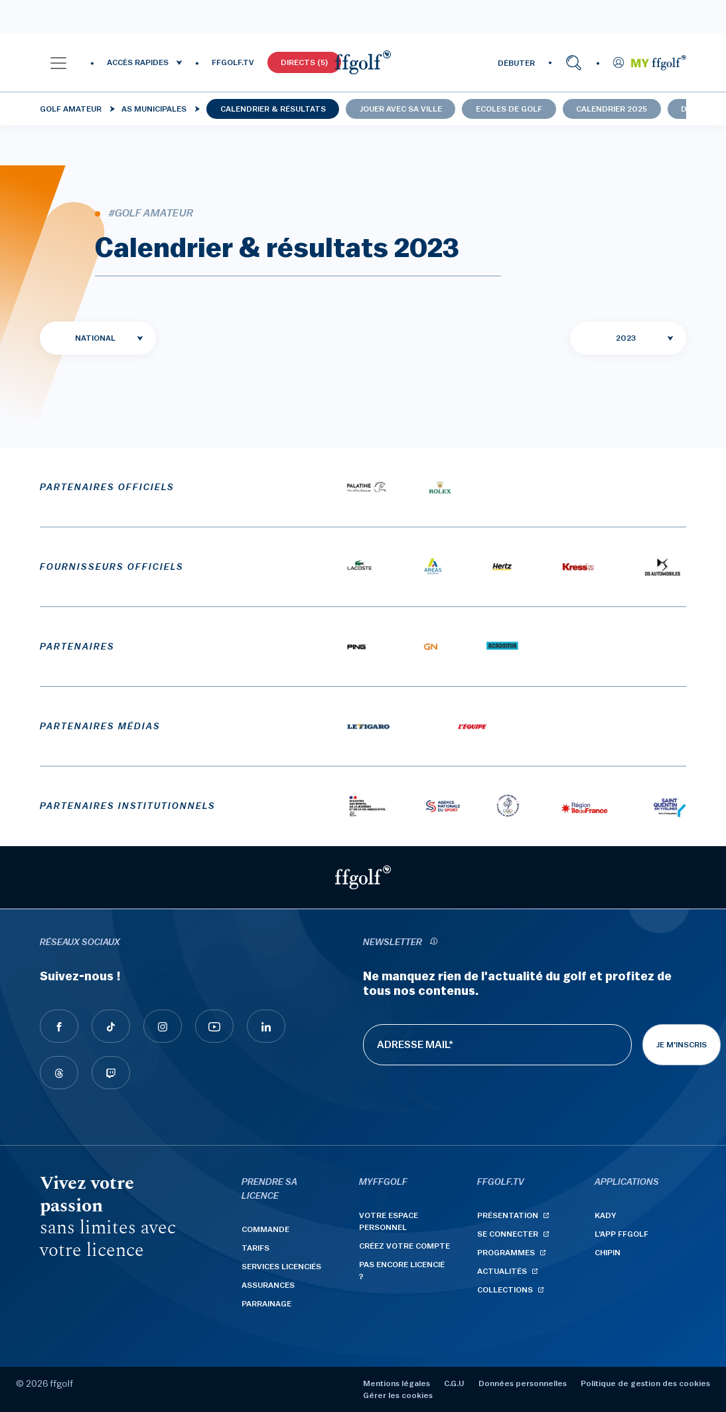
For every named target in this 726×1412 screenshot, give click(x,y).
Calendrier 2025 (611, 109)
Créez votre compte (404, 1246)
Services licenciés (281, 1267)
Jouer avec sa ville (401, 109)
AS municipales (153, 109)
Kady (606, 1215)
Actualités (502, 1271)
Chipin (607, 1253)
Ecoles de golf (509, 109)
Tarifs (255, 1248)
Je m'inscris (681, 1045)
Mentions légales (396, 1383)
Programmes (506, 1253)
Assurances (268, 1285)
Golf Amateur (71, 109)
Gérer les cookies (398, 1395)
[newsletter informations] (433, 943)
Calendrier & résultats (273, 109)
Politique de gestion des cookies (645, 1383)
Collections (505, 1290)
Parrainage (266, 1304)
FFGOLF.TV (233, 62)
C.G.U (454, 1383)
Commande (265, 1229)
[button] (58, 62)
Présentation (507, 1215)
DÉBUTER (516, 63)
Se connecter (507, 1234)
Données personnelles (522, 1383)
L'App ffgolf (621, 1234)
